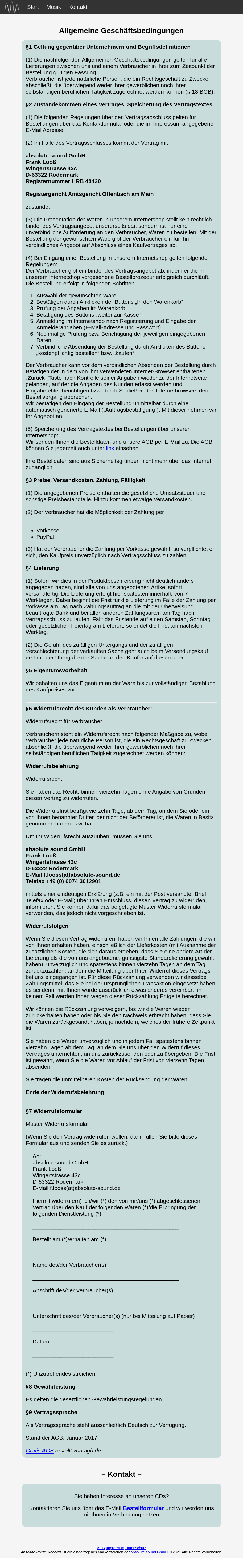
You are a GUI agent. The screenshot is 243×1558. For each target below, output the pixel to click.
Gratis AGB (40, 1450)
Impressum (115, 1548)
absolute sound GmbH (149, 1552)
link (111, 448)
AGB (101, 1548)
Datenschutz (135, 1548)
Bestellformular (143, 1508)
